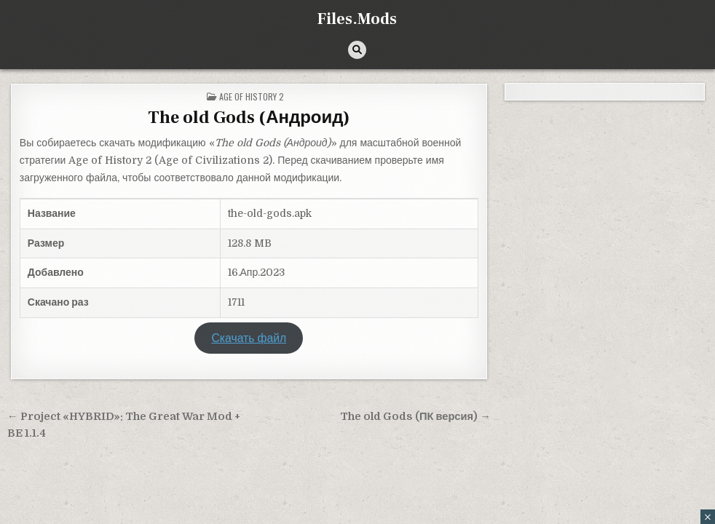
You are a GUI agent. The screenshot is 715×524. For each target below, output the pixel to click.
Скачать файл (248, 338)
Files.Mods (357, 19)
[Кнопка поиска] (357, 50)
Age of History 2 (251, 96)
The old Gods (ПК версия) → (415, 416)
